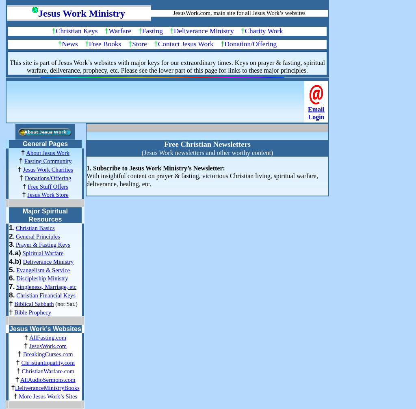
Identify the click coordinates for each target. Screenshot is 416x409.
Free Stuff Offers (48, 186)
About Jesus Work (47, 153)
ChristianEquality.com (47, 362)
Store (139, 44)
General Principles (38, 236)
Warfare (120, 31)
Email (316, 109)
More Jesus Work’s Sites (48, 396)
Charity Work (264, 31)
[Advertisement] (156, 104)
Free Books (105, 44)
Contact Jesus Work (186, 44)
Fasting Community (48, 161)
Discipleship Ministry (42, 278)
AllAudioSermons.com (48, 380)
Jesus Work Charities (48, 169)
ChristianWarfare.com (48, 371)
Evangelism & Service (43, 270)
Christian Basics (35, 228)
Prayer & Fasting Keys (43, 244)
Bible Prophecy (32, 312)
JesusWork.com (48, 346)
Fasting (152, 31)
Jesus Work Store (48, 195)
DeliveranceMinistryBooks (47, 388)
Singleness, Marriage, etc (46, 287)
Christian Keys (77, 31)
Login (316, 117)
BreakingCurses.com (48, 354)
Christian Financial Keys (46, 295)
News (70, 44)
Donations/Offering (48, 178)
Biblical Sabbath (34, 304)
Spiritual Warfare (43, 253)
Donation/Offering (251, 44)
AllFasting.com (47, 337)
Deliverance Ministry (204, 31)
